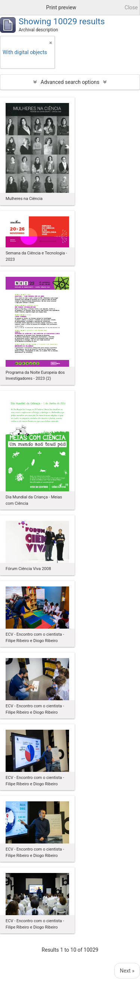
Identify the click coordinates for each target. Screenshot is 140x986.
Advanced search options (70, 82)
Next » (127, 971)
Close (131, 7)
